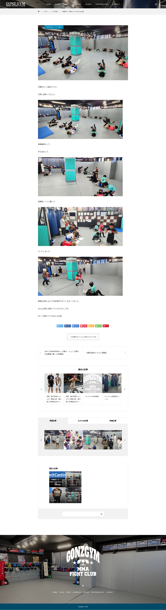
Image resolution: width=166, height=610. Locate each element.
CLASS (57, 4)
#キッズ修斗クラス (45, 316)
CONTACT (116, 4)
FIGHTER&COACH (101, 4)
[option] (54, 389)
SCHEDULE (77, 4)
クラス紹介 (58, 27)
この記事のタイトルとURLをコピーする (83, 337)
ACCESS (88, 4)
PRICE (66, 4)
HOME (48, 4)
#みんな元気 (57, 316)
